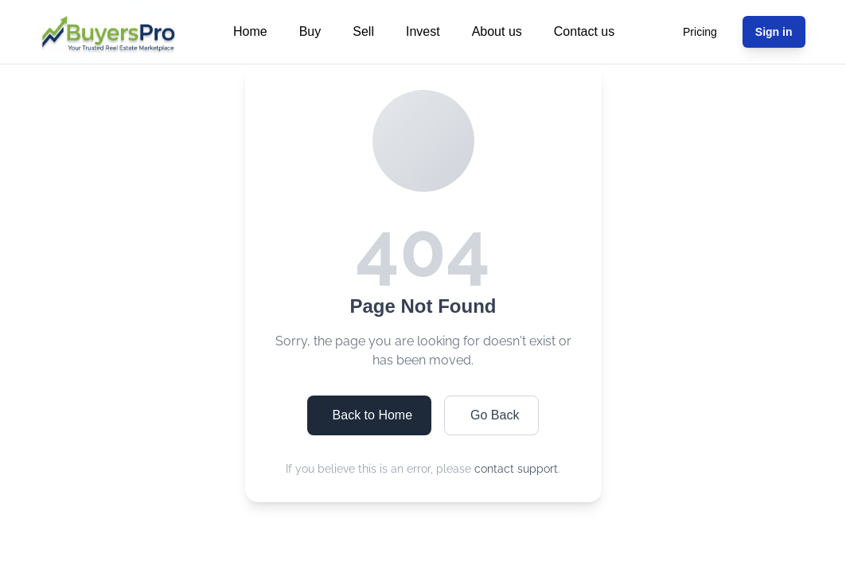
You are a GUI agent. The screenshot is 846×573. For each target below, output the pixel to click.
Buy (310, 31)
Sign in (774, 31)
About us (497, 31)
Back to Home (372, 415)
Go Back (494, 415)
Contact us (584, 31)
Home (250, 31)
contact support (516, 468)
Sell (363, 31)
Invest (423, 31)
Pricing (700, 31)
